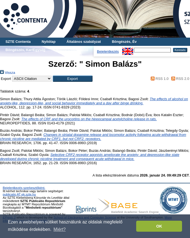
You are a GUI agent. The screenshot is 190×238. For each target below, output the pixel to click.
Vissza (7, 73)
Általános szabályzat (83, 42)
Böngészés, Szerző (72, 50)
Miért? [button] (60, 229)
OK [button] (159, 226)
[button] (73, 78)
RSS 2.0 (179, 79)
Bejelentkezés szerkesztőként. (24, 187)
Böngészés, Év (124, 42)
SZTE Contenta (18, 42)
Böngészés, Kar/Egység (25, 50)
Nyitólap (48, 42)
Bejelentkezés (108, 51)
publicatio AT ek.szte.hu (19, 194)
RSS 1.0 (159, 79)
